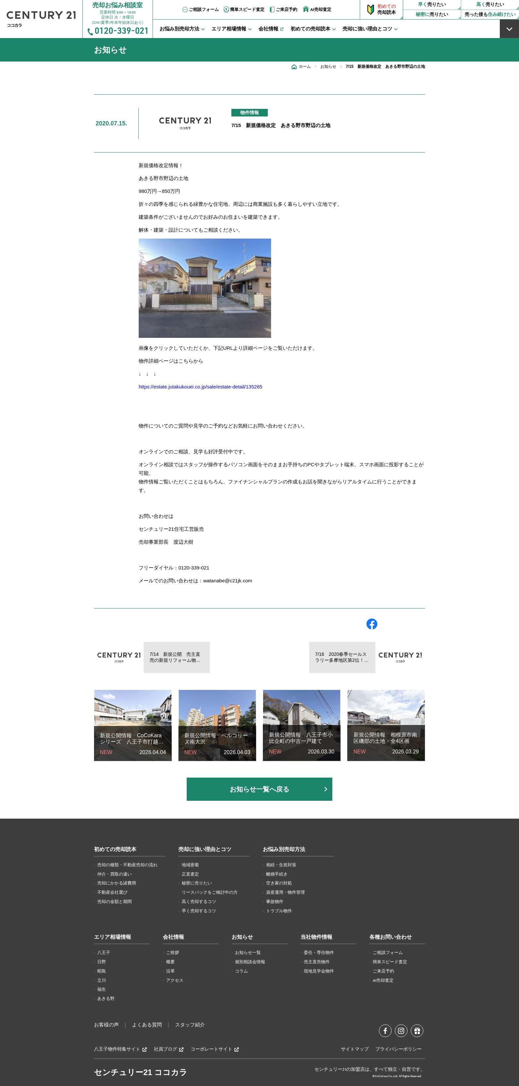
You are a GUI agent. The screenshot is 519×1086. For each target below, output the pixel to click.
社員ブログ (169, 1049)
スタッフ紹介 (190, 1025)
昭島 (101, 971)
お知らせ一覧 (248, 952)
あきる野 (106, 998)
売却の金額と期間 (114, 901)
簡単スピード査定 (243, 9)
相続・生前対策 (281, 865)
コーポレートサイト (215, 1049)
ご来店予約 (282, 9)
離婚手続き (277, 874)
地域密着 (190, 865)
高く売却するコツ (199, 901)
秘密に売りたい (197, 883)
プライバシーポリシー (398, 1049)
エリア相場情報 (112, 937)
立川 (101, 980)
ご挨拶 (172, 952)
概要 (170, 962)
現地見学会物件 (319, 971)
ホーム (305, 66)
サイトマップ (355, 1049)
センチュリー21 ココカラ (140, 1072)
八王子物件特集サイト (120, 1049)
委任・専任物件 (319, 952)
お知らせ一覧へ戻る (259, 789)
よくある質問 (147, 1025)
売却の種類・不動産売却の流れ (127, 865)
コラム (241, 971)
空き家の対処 (279, 883)
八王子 (103, 952)
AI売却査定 (317, 9)
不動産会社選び (112, 892)
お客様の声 (106, 1025)
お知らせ (328, 66)
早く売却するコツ (199, 911)
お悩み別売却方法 (284, 849)
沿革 (170, 971)
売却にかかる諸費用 (116, 883)
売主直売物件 (317, 962)
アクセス (174, 980)
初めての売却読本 (115, 849)
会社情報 (173, 937)
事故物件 (274, 901)
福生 (101, 989)
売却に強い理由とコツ (204, 849)
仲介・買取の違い (114, 874)
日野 (101, 962)
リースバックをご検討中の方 (210, 892)
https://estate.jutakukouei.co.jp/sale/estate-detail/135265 (200, 386)
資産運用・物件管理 (285, 892)
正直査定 (190, 874)
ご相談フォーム (200, 9)
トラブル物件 (279, 911)
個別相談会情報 (250, 962)
